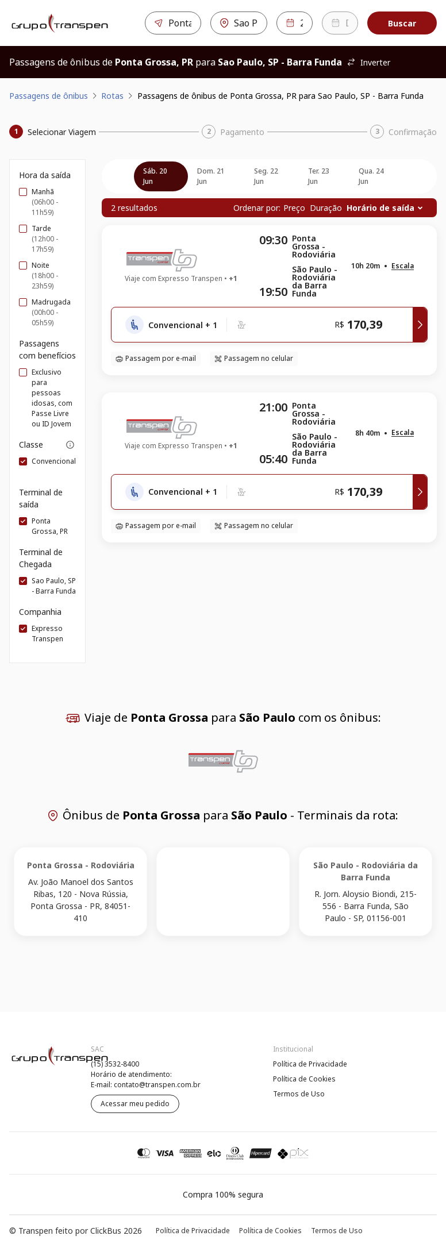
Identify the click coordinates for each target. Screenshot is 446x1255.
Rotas (112, 95)
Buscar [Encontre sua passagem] (402, 23)
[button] (402, 266)
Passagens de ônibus (48, 95)
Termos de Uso (299, 1094)
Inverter (368, 62)
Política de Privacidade (310, 1064)
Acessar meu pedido (135, 1103)
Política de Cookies (304, 1079)
